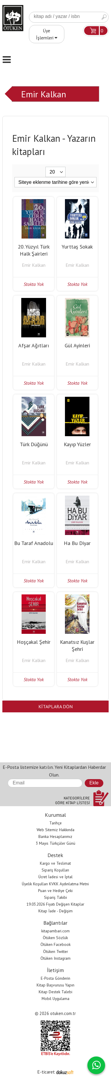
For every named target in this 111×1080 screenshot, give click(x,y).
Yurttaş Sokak (77, 246)
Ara (103, 17)
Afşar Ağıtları (33, 345)
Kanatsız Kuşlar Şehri (77, 645)
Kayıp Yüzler (77, 444)
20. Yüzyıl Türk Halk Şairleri (34, 250)
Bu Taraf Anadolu (33, 543)
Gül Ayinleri (77, 345)
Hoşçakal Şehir (33, 642)
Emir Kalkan (43, 94)
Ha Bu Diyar (77, 543)
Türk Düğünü (34, 444)
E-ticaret (46, 1072)
